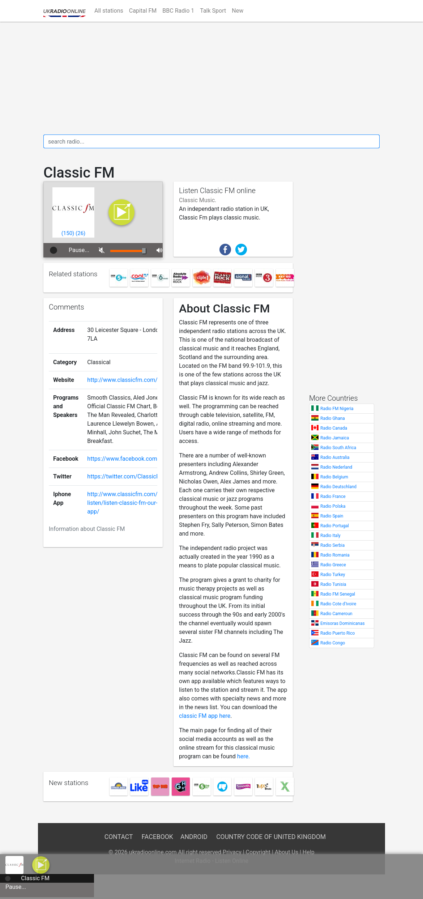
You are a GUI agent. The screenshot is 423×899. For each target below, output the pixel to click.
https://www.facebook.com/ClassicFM (137, 458)
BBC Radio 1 (178, 10)
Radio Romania (335, 555)
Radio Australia (335, 457)
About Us (286, 852)
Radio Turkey (332, 574)
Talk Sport (213, 10)
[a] (41, 864)
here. (243, 756)
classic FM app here (204, 715)
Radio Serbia (332, 545)
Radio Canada (333, 428)
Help (309, 852)
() (67, 233)
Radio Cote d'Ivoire (338, 603)
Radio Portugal (334, 525)
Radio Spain (331, 516)
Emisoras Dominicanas (342, 623)
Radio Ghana (332, 418)
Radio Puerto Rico (337, 633)
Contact (118, 836)
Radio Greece (333, 564)
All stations (108, 10)
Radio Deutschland (338, 486)
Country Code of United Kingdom (271, 836)
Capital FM (143, 10)
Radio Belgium (334, 477)
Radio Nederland (336, 467)
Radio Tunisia (333, 584)
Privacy (232, 852)
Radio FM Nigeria (337, 408)
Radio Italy (330, 535)
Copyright (258, 852)
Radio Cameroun (336, 613)
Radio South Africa (338, 447)
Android (194, 836)
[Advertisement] (211, 78)
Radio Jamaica (334, 437)
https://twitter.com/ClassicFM (125, 476)
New (237, 10)
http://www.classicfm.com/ (122, 379)
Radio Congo (332, 643)
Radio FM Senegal (337, 594)
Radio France (333, 496)
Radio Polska (333, 506)
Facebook (157, 836)
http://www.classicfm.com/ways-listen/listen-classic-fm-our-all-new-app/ (132, 503)
